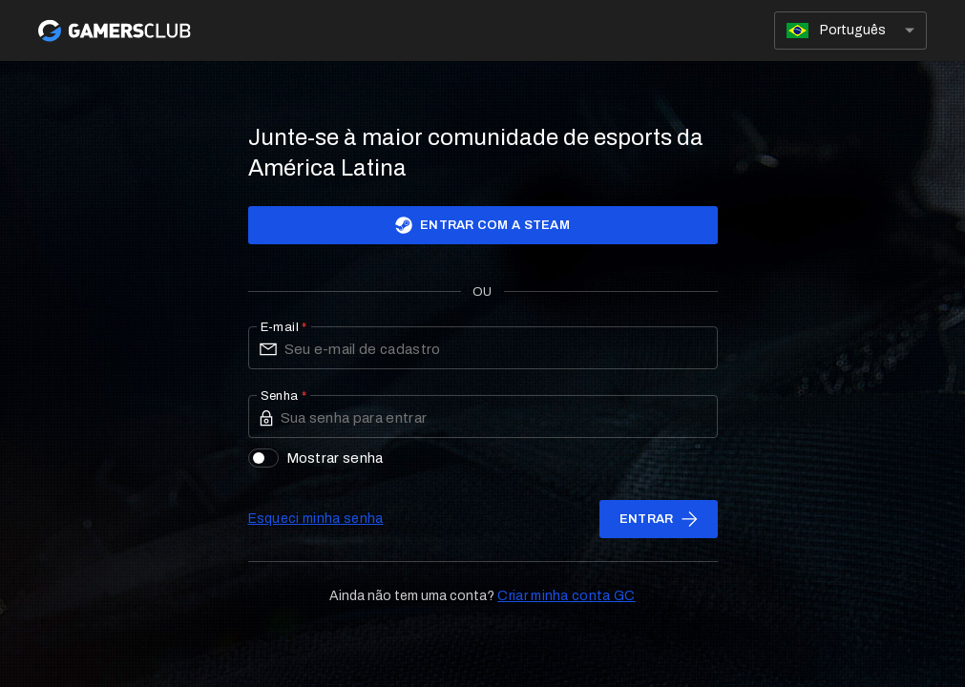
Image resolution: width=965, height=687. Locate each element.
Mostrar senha (316, 458)
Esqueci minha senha (316, 518)
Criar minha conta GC (566, 596)
